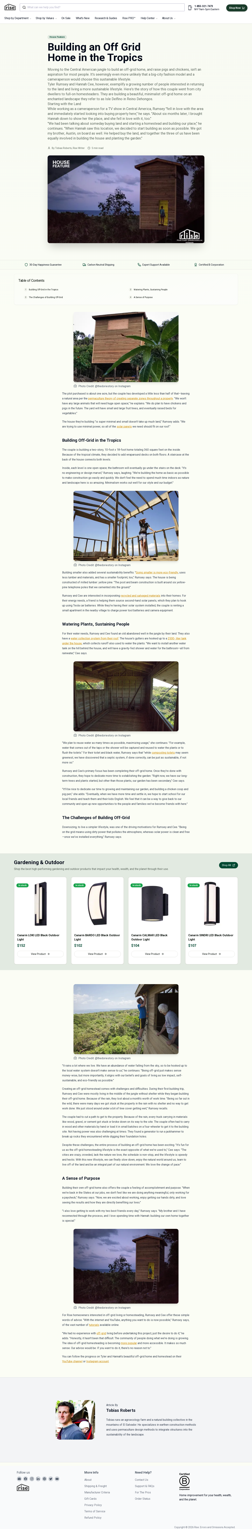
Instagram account (97, 1361)
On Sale (66, 18)
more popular (129, 1343)
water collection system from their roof (94, 638)
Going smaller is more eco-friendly (157, 572)
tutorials (94, 1325)
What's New (83, 18)
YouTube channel (72, 1361)
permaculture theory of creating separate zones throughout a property (130, 398)
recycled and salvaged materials (140, 595)
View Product (40, 954)
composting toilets (163, 752)
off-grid (101, 1333)
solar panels (124, 426)
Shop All (228, 865)
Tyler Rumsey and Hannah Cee (71, 84)
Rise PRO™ (128, 18)
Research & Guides (106, 18)
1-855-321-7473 (203, 6)
